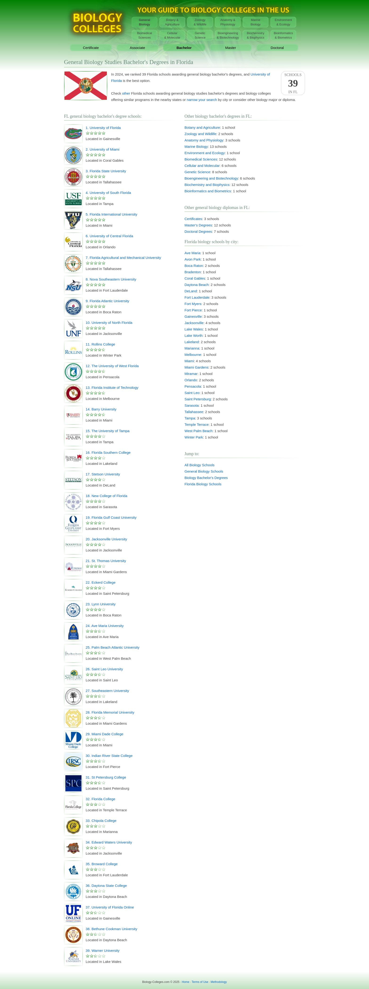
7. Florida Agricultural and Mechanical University (123, 258)
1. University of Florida (103, 128)
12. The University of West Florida (112, 366)
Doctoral (277, 48)
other (126, 93)
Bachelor (184, 48)
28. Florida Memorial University (110, 712)
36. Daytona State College (106, 886)
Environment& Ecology (283, 22)
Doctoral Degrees (198, 231)
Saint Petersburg (197, 399)
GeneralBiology (144, 22)
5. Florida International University (111, 214)
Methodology (219, 982)
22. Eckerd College (101, 582)
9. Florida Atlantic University (107, 301)
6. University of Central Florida (109, 236)
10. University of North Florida (109, 323)
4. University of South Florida (108, 193)
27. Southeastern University (107, 691)
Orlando (190, 380)
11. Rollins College (100, 344)
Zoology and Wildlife (200, 134)
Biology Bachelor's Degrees (206, 478)
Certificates (193, 219)
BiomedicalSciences (144, 35)
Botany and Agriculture (202, 127)
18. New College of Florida (106, 496)
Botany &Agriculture (172, 22)
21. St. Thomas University (106, 561)
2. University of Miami (102, 149)
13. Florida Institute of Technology (112, 388)
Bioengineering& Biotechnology (228, 35)
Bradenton (192, 272)
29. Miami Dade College (104, 734)
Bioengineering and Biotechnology (211, 178)
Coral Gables (194, 278)
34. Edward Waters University (109, 842)
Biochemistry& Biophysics (255, 35)
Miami (189, 361)
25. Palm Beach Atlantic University (112, 647)
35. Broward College (102, 864)
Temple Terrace (196, 424)
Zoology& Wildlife (200, 22)
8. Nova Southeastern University (111, 279)
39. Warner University (103, 951)
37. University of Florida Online (110, 907)
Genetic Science (197, 172)
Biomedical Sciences (200, 159)
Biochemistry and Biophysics (206, 185)
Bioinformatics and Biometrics (207, 191)
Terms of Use (200, 982)
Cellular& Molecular (172, 35)
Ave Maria (192, 253)
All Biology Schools (199, 465)
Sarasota (191, 405)
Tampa (189, 418)
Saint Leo (191, 393)
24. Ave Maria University (105, 626)
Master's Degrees (198, 225)
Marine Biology (196, 147)
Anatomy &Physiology (227, 22)
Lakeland (191, 342)
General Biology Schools (203, 471)
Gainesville (193, 316)
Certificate (91, 48)
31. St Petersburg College (106, 777)
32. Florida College (100, 799)
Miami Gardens (196, 367)
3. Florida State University (106, 171)
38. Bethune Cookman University (111, 929)
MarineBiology (256, 22)
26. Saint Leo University (104, 669)
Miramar (190, 374)
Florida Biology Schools (202, 484)
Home (185, 982)
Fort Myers (192, 304)
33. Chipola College (101, 821)
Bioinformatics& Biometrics (283, 35)
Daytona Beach (196, 285)
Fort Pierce (193, 310)
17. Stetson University (103, 474)
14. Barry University (101, 409)
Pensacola (192, 386)
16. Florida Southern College (108, 452)
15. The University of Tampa (107, 431)
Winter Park (193, 437)
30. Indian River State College (109, 756)
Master (230, 48)
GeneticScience (200, 35)
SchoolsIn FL (293, 83)
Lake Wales (193, 329)
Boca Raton (193, 266)
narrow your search (202, 100)
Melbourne (192, 355)
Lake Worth (193, 336)
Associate (137, 48)
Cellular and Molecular (202, 166)
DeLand (190, 291)
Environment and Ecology (204, 153)
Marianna (191, 348)
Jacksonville (194, 323)
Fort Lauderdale (196, 297)
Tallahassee (193, 412)
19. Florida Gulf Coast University (111, 517)
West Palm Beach (198, 431)
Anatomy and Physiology (203, 140)
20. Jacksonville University (106, 539)
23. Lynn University (101, 604)
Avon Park (192, 259)
